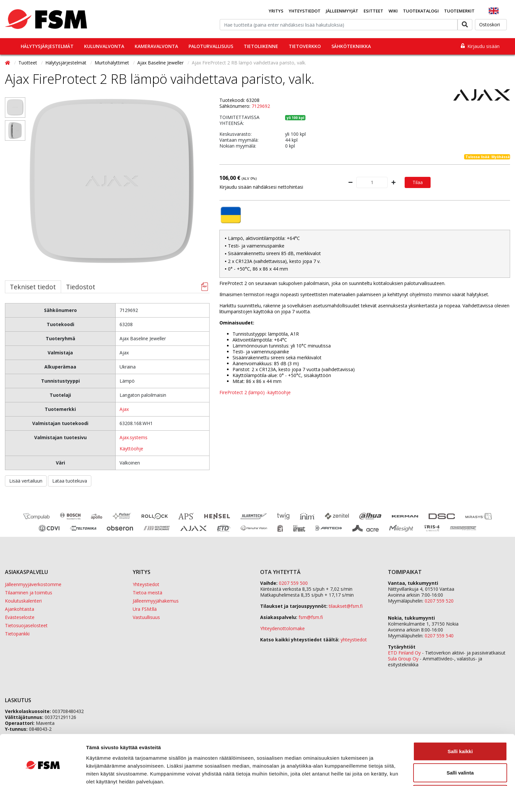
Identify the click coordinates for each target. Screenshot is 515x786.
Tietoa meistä (147, 592)
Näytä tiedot (351, 773)
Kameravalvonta (156, 46)
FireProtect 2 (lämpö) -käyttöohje (255, 392)
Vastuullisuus (146, 617)
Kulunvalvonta (104, 46)
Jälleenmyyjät (342, 11)
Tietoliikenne (261, 46)
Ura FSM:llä (145, 609)
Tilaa (418, 182)
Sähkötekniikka (351, 46)
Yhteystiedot (305, 11)
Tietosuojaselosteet (26, 625)
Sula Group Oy (403, 658)
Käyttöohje (131, 448)
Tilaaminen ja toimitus (28, 592)
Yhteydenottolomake (282, 628)
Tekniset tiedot (33, 286)
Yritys (276, 11)
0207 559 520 (439, 601)
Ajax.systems (133, 437)
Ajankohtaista (19, 609)
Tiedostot (80, 286)
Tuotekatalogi (421, 11)
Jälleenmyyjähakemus (156, 601)
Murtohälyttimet (112, 63)
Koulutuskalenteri (23, 601)
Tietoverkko (305, 46)
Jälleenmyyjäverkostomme (33, 584)
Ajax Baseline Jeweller (161, 63)
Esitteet (373, 11)
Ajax (124, 409)
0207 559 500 (293, 583)
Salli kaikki (460, 721)
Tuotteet (28, 63)
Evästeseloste (19, 617)
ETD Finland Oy (404, 653)
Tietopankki (17, 634)
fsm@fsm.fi (311, 617)
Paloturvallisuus (211, 46)
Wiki (393, 11)
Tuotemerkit (459, 11)
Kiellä (460, 764)
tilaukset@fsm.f (346, 606)
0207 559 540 (439, 635)
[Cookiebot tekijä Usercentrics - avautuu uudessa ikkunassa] (42, 773)
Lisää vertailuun (25, 481)
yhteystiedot (354, 639)
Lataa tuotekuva (69, 481)
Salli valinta (460, 743)
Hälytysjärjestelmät (47, 46)
